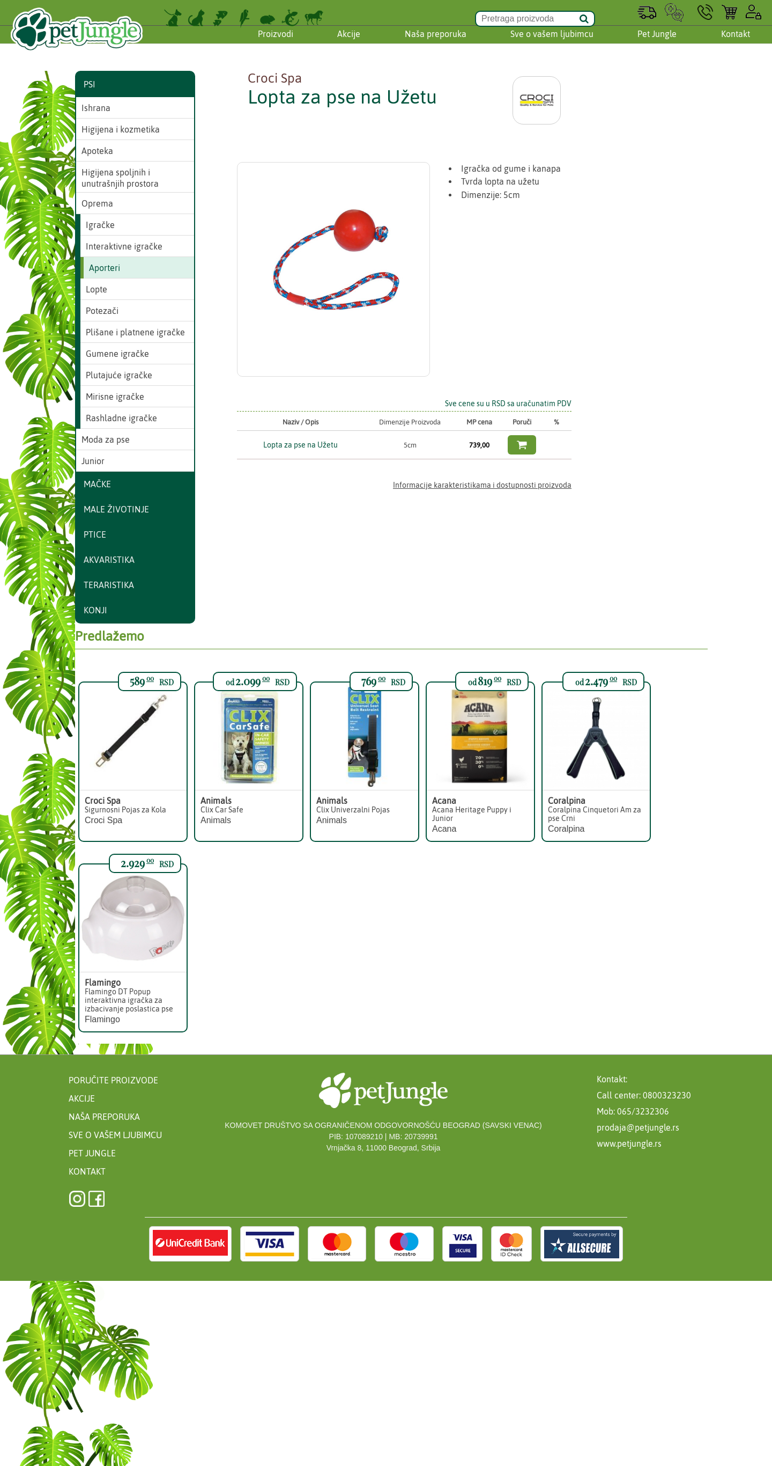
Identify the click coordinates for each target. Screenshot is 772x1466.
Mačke (97, 484)
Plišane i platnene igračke (135, 332)
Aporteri (104, 268)
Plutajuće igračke (119, 375)
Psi (89, 84)
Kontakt (735, 44)
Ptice (95, 534)
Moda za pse (105, 439)
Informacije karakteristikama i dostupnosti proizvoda (482, 485)
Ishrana (95, 108)
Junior (93, 461)
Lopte (96, 289)
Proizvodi (275, 44)
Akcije (348, 44)
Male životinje (116, 509)
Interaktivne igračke (124, 246)
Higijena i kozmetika (120, 129)
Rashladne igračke (121, 418)
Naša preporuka (435, 44)
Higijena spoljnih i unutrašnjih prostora (120, 177)
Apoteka (97, 151)
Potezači (102, 311)
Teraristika (109, 585)
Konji (95, 610)
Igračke (100, 225)
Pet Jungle (657, 44)
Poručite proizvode (113, 1080)
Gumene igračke (117, 353)
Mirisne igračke (115, 396)
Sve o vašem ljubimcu (551, 44)
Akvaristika (109, 560)
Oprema (97, 203)
